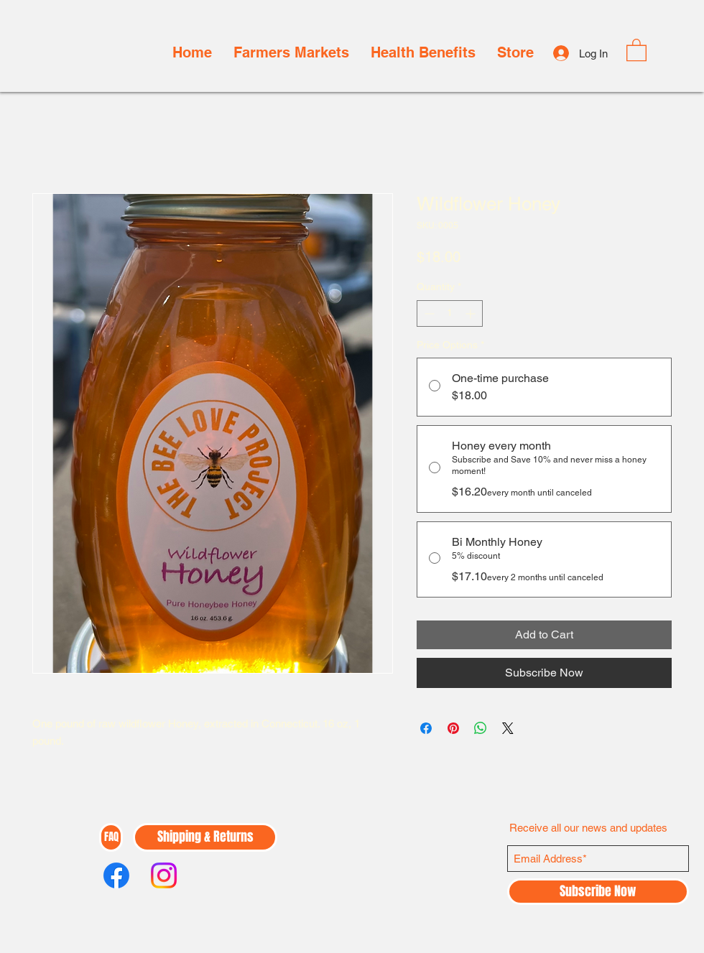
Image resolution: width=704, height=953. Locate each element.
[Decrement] (428, 313)
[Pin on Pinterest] (453, 728)
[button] (636, 49)
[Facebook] (116, 875)
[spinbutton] (450, 313)
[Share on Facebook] (426, 728)
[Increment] (472, 313)
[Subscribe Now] (598, 891)
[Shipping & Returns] (205, 837)
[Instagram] (164, 875)
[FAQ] (111, 837)
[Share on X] (508, 728)
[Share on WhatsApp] (480, 728)
